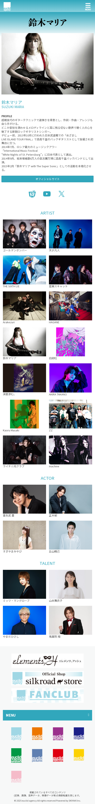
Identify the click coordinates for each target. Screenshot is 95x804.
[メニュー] (88, 6)
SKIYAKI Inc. (75, 800)
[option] (47, 660)
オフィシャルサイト (48, 179)
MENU (10, 715)
